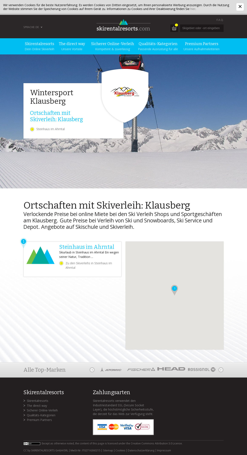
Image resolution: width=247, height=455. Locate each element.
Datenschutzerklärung (141, 450)
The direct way (37, 406)
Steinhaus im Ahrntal (50, 129)
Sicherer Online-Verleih (42, 410)
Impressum (164, 450)
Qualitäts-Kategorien (41, 415)
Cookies (120, 450)
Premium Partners (39, 420)
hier (192, 9)
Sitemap (108, 450)
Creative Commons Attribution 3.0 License (156, 443)
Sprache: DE (31, 27)
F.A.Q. (220, 20)
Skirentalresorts (37, 401)
